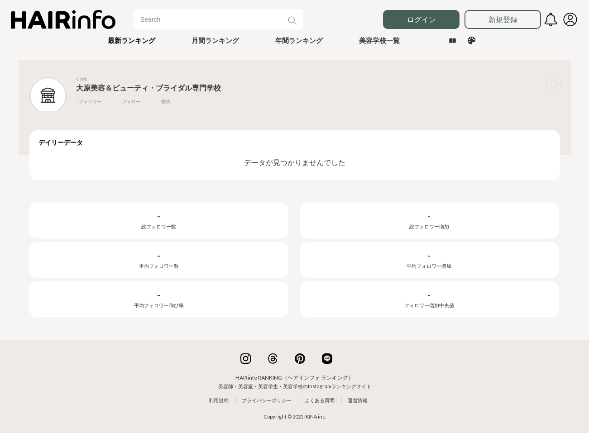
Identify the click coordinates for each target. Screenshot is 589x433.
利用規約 (219, 400)
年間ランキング (299, 40)
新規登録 (502, 19)
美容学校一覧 (379, 40)
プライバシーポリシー (267, 400)
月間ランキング (215, 40)
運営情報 (358, 400)
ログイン (421, 19)
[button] (131, 40)
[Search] (214, 19)
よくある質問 (320, 400)
